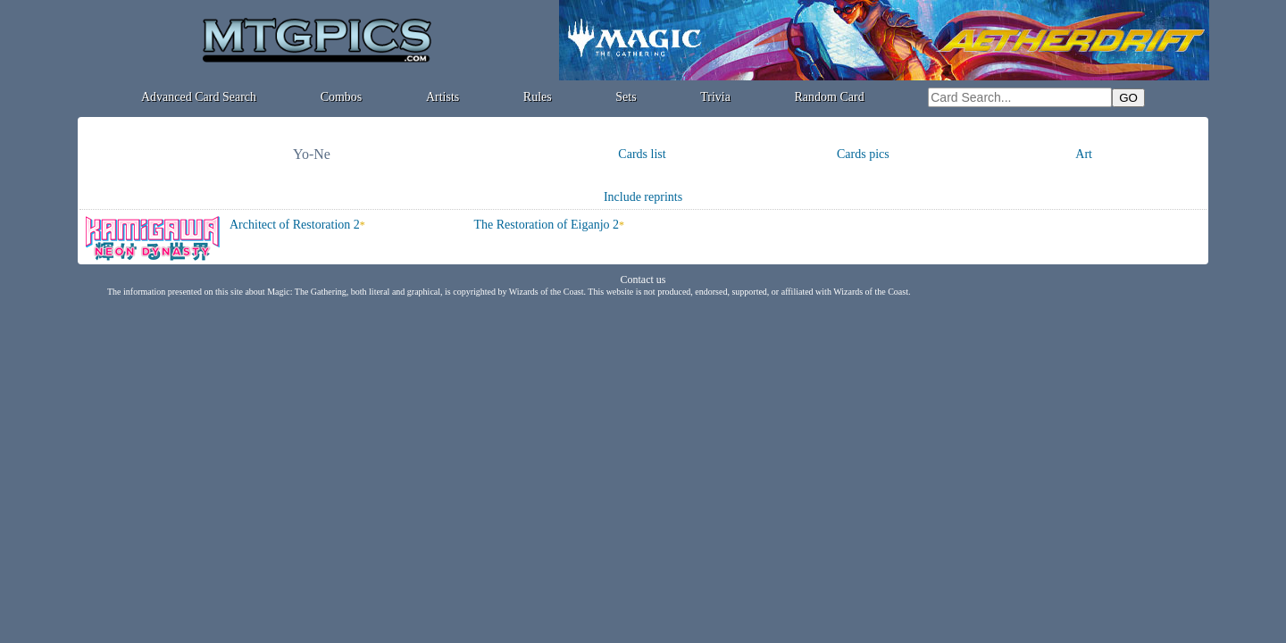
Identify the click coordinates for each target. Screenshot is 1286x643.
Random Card (829, 97)
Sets (625, 97)
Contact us (643, 279)
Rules (537, 97)
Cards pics (863, 154)
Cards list (641, 154)
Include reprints (643, 197)
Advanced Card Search (198, 97)
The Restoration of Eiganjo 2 (547, 224)
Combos (342, 97)
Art (1083, 154)
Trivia (715, 97)
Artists (442, 97)
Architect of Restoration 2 (295, 224)
